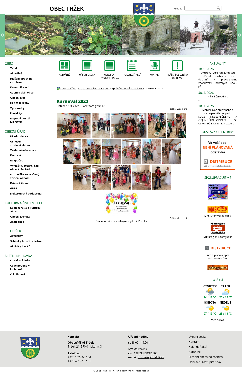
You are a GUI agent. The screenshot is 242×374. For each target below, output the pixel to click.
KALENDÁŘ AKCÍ (132, 74)
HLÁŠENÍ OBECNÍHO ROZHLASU (177, 76)
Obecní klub (18, 97)
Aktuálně (16, 73)
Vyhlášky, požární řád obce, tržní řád (24, 167)
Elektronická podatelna (25, 193)
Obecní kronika (20, 216)
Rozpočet (16, 160)
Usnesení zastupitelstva (20, 143)
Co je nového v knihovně (20, 267)
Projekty (16, 113)
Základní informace (23, 150)
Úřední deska (19, 136)
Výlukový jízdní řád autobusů (218, 72)
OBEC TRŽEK (66, 8)
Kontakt (15, 155)
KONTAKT (155, 74)
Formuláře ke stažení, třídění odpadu (24, 176)
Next (239, 35)
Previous (2, 35)
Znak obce (17, 221)
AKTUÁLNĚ (64, 74)
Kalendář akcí (19, 87)
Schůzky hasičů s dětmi (25, 241)
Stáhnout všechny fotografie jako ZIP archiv (121, 221)
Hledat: (178, 8)
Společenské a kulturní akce (25, 209)
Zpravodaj (17, 108)
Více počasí (217, 320)
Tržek (14, 68)
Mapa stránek (142, 370)
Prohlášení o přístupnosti (121, 370)
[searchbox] (200, 8)
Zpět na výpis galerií (178, 109)
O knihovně (17, 274)
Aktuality (16, 236)
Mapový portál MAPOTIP (20, 120)
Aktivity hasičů (20, 246)
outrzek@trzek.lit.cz (151, 357)
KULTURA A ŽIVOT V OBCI (93, 88)
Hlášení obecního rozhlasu (21, 80)
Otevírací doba (20, 260)
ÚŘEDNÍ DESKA (87, 74)
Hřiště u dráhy (19, 103)
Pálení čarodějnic (218, 96)
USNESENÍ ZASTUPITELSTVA (110, 76)
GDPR (13, 188)
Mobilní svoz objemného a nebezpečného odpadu (217, 111)
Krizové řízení (19, 183)
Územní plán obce (21, 92)
